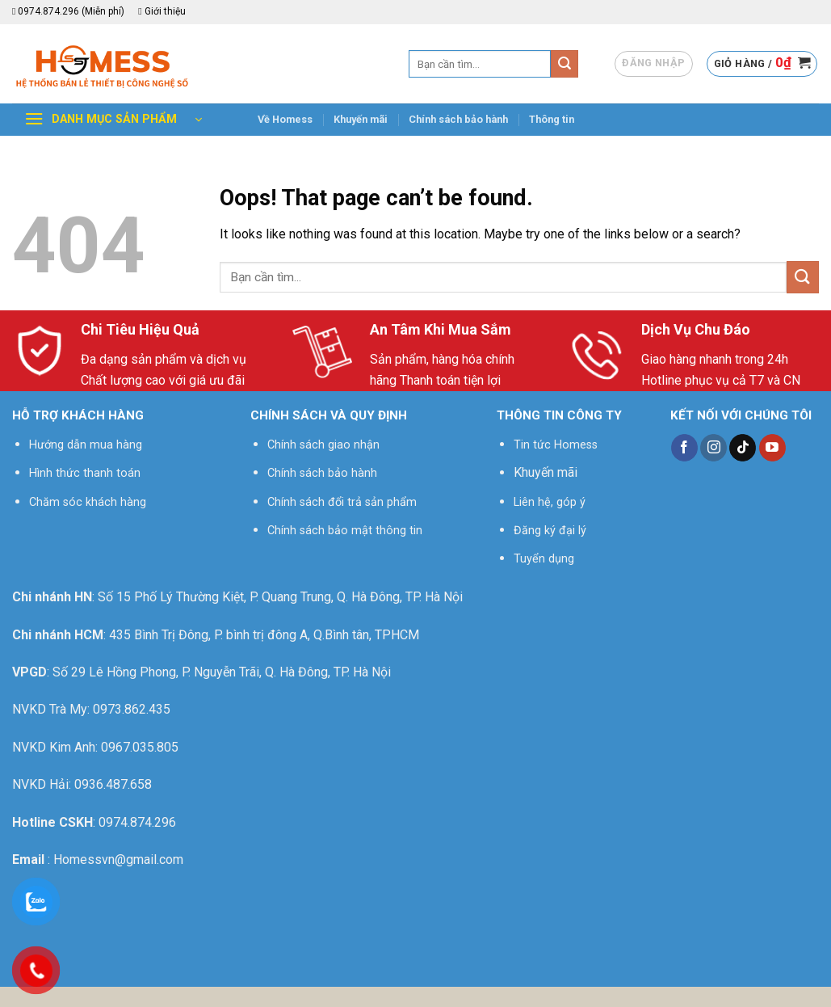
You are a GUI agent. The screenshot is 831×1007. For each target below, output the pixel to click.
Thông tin (551, 119)
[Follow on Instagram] (713, 447)
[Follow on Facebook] (684, 447)
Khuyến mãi (361, 119)
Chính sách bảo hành (458, 119)
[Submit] (564, 64)
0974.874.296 (137, 822)
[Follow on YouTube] (772, 447)
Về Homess (285, 119)
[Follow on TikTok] (742, 447)
